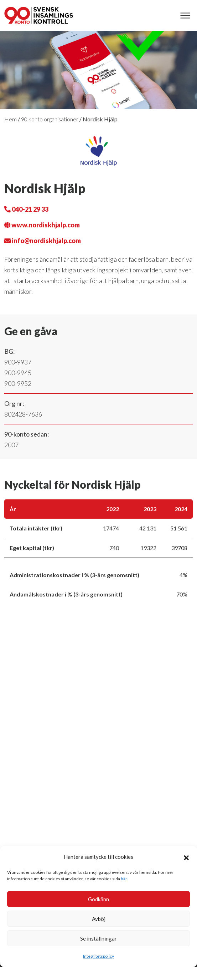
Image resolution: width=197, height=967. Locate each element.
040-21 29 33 (26, 209)
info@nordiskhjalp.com (42, 241)
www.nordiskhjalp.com (42, 225)
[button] (186, 856)
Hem (10, 119)
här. (124, 878)
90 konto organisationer (49, 119)
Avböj (98, 919)
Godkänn (98, 899)
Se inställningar (98, 938)
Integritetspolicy (98, 956)
